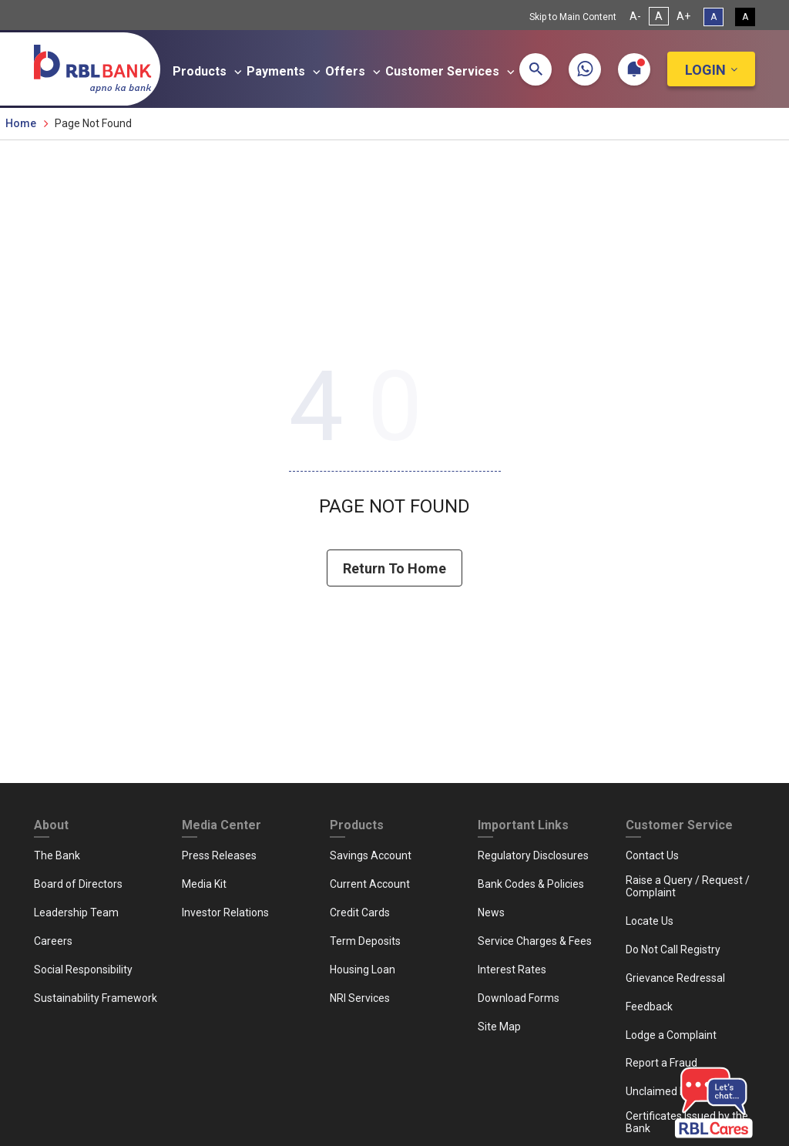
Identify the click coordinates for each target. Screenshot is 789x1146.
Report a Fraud (661, 1063)
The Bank (57, 855)
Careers (53, 941)
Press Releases (219, 855)
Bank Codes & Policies (531, 884)
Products (210, 71)
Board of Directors (78, 884)
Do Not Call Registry (673, 949)
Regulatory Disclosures (533, 855)
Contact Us (652, 855)
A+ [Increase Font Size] (683, 16)
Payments (286, 71)
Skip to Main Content (572, 17)
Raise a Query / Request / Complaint (688, 886)
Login (705, 70)
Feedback (649, 1006)
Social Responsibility (83, 969)
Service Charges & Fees (535, 941)
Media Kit (204, 884)
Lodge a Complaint (671, 1035)
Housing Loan (362, 969)
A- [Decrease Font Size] (635, 16)
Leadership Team (76, 912)
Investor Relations (225, 912)
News (491, 912)
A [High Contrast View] (745, 17)
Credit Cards (360, 912)
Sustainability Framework (95, 998)
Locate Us (649, 921)
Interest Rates (512, 969)
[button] (535, 69)
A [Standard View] (713, 17)
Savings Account (370, 855)
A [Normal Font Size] (659, 16)
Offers (355, 71)
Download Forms (518, 998)
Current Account (370, 884)
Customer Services (452, 71)
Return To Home (394, 569)
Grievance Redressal (675, 978)
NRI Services (360, 998)
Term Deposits (365, 941)
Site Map (499, 1026)
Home (20, 123)
